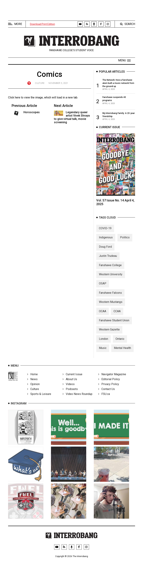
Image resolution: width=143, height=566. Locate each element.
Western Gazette (109, 332)
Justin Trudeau (108, 259)
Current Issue (72, 378)
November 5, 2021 (58, 83)
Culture (39, 83)
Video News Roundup (77, 398)
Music (103, 351)
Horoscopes (31, 112)
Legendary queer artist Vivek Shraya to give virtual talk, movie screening (72, 117)
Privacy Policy (108, 388)
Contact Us (106, 393)
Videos (69, 388)
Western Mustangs (110, 305)
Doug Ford (105, 249)
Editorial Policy (109, 383)
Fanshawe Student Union (114, 323)
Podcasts (70, 393)
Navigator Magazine (112, 378)
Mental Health (122, 351)
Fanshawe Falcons (110, 295)
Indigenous (106, 240)
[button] (124, 60)
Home (32, 378)
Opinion (33, 388)
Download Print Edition (42, 24)
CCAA (117, 314)
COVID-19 (105, 231)
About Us (70, 383)
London (103, 341)
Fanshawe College (110, 268)
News (32, 383)
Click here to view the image (25, 97)
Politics (125, 240)
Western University (110, 277)
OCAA (102, 314)
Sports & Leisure (39, 398)
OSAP (102, 286)
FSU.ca (104, 398)
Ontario (119, 341)
